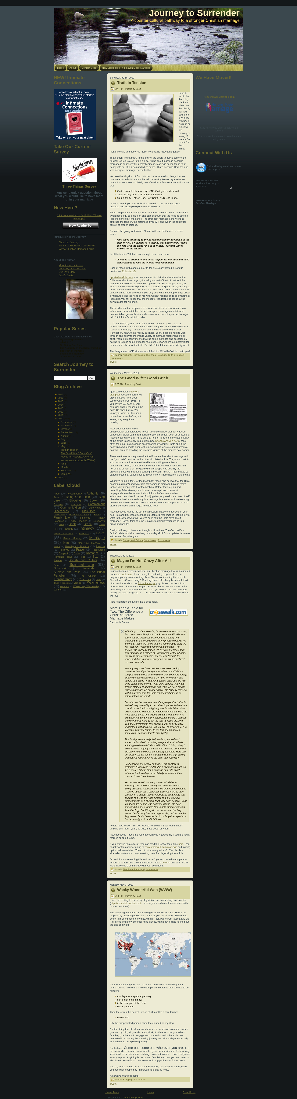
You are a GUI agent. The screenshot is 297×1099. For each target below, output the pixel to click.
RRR (82, 556)
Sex (95, 556)
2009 (60, 477)
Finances (85, 517)
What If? (64, 586)
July (63, 439)
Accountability (74, 493)
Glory (61, 524)
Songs (57, 565)
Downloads (59, 514)
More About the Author (71, 265)
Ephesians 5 (129, 271)
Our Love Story (67, 271)
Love (100, 533)
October (65, 429)
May (63, 446)
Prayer (80, 549)
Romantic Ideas (63, 556)
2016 (60, 397)
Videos (77, 582)
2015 (60, 401)
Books (94, 500)
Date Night (95, 507)
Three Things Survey (79, 186)
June (63, 442)
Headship (68, 528)
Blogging (75, 500)
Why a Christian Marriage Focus (76, 249)
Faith (96, 514)
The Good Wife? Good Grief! (76, 453)
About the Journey (69, 242)
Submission (61, 568)
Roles (77, 553)
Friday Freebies (78, 521)
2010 (60, 418)
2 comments (164, 540)
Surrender (88, 568)
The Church (88, 575)
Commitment (96, 504)
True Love (85, 579)
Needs (57, 546)
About (57, 493)
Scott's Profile (66, 275)
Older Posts (189, 1092)
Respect (63, 553)
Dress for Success (79, 514)
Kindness (84, 533)
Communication (70, 507)
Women (58, 589)
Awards (57, 497)
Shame (58, 560)
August (64, 436)
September (67, 432)
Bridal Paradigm (147, 583)
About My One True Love (72, 268)
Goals (72, 524)
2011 (60, 415)
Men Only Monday (89, 543)
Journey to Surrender (194, 13)
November (66, 425)
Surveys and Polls (67, 572)
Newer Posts (112, 1092)
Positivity (64, 549)
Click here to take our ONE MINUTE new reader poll (79, 217)
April (63, 463)
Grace (87, 524)
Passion (100, 546)
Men (66, 542)
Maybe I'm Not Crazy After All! (77, 456)
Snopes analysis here (167, 440)
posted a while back (122, 277)
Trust (98, 579)
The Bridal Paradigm (156, 355)
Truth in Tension (69, 449)
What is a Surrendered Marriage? (77, 245)
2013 (60, 408)
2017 (60, 394)
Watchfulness (96, 582)
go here (166, 862)
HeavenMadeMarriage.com (218, 96)
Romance (92, 553)
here (180, 844)
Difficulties (88, 511)
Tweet (113, 361)
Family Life (62, 517)
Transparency (63, 579)
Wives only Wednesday (86, 586)
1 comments (116, 358)
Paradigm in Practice (77, 546)
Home (150, 1092)
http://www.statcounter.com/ (126, 903)
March (64, 467)
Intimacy (87, 528)
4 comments (140, 1079)
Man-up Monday (72, 538)
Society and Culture (83, 560)
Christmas (76, 504)
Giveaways (99, 521)
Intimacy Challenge (63, 533)
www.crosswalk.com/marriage (161, 847)
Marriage (97, 537)
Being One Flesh (78, 496)
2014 (60, 404)
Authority (92, 493)
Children (58, 504)
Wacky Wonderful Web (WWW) (78, 460)
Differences (61, 511)
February (66, 470)
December (66, 422)
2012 (60, 411)
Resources (99, 549)
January (65, 473)
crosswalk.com (124, 574)
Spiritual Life (82, 564)
